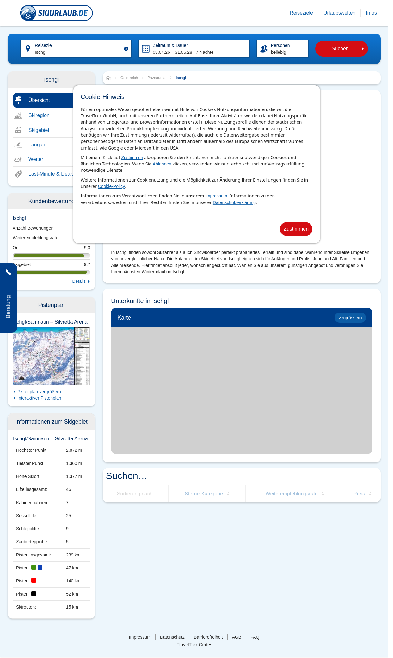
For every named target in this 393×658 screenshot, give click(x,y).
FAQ (254, 637)
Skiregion (39, 115)
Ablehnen (162, 163)
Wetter (35, 159)
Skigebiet (38, 130)
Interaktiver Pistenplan (39, 397)
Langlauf (38, 144)
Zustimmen (132, 157)
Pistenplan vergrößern (39, 391)
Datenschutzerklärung (234, 202)
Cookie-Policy (111, 186)
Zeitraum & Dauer (170, 45)
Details (79, 281)
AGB (237, 637)
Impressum (216, 195)
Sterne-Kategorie (204, 493)
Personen (280, 45)
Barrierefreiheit (208, 637)
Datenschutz (172, 637)
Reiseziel (44, 45)
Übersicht (39, 100)
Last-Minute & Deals (51, 174)
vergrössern (350, 317)
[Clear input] (126, 48)
